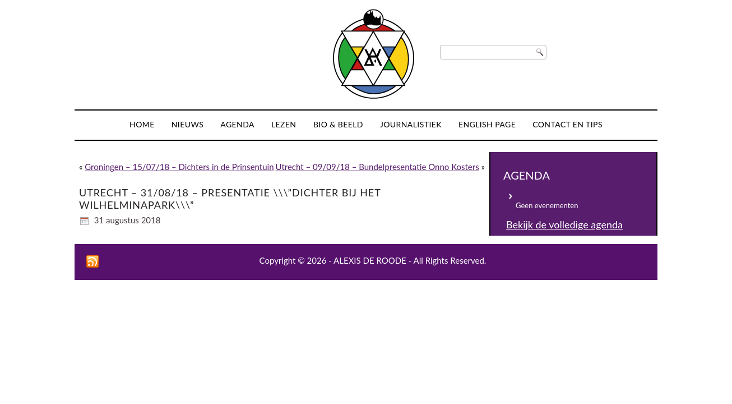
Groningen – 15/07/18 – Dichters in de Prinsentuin (179, 167)
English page (487, 124)
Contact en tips (567, 124)
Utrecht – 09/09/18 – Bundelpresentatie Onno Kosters (377, 167)
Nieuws (188, 124)
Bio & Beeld (338, 124)
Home (142, 124)
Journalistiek (411, 124)
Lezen (283, 124)
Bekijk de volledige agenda (564, 224)
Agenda (237, 124)
